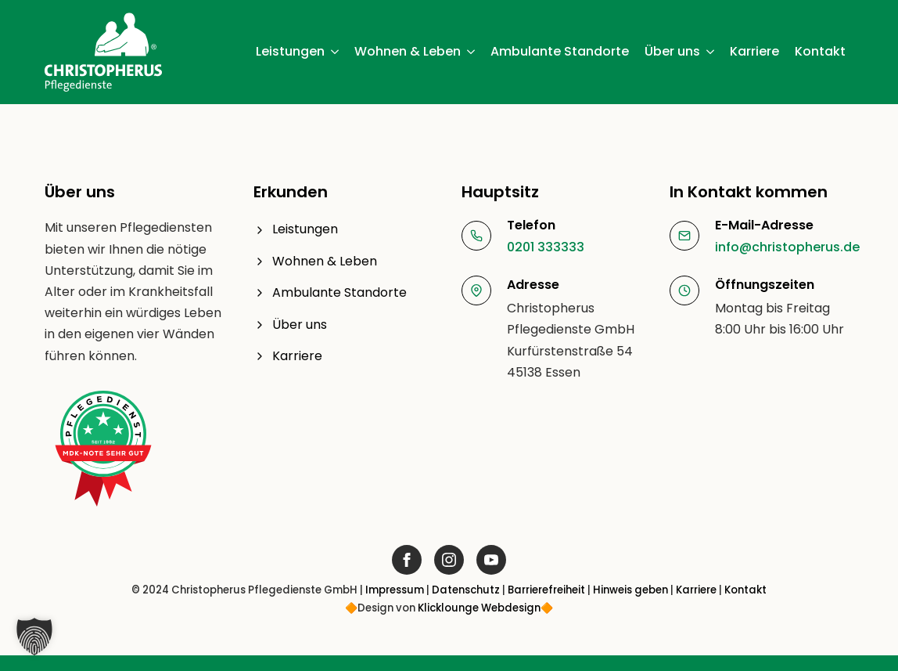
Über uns (672, 51)
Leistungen (290, 51)
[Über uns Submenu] (711, 52)
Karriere (754, 51)
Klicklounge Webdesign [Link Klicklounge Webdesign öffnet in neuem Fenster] (479, 608)
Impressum (394, 590)
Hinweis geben (630, 590)
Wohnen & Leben (407, 51)
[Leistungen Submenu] (336, 52)
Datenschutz (466, 590)
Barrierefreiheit (546, 590)
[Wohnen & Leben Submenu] (472, 52)
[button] (34, 636)
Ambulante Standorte (559, 51)
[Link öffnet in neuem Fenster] (407, 560)
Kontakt (820, 51)
